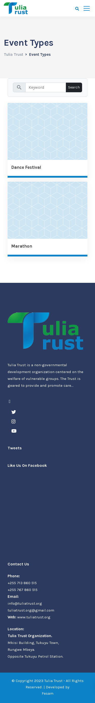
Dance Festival (26, 167)
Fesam (47, 693)
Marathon (21, 246)
